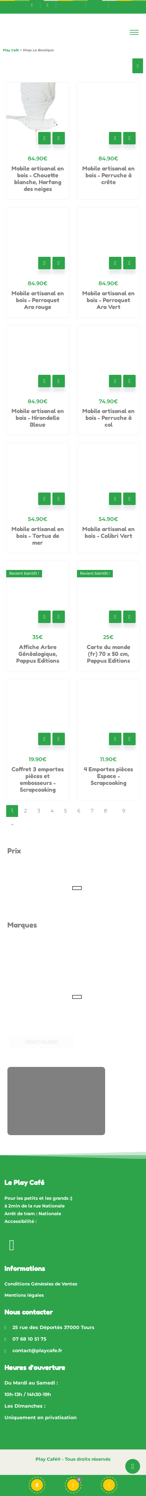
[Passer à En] (97, 4)
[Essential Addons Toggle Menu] (137, 65)
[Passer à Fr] (75, 4)
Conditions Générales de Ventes (40, 1284)
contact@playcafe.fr (37, 1350)
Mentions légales (24, 1295)
